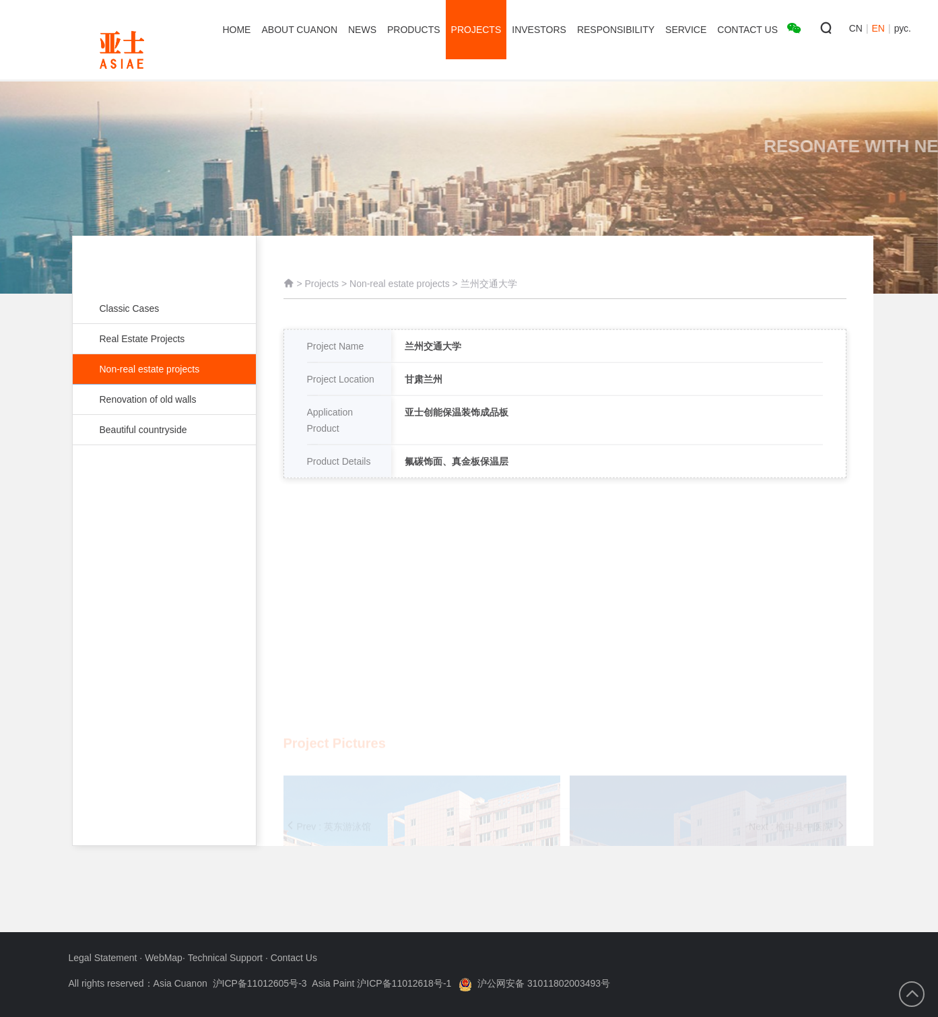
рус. (902, 28)
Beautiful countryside (157, 430)
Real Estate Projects (157, 339)
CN (856, 28)
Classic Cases (157, 308)
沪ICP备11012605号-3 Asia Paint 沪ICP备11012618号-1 (332, 983)
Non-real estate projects (164, 369)
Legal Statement (104, 957)
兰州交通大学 (489, 290)
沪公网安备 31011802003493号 (534, 983)
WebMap (163, 957)
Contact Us (294, 957)
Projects (321, 290)
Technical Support (226, 957)
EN (878, 28)
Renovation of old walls (157, 399)
